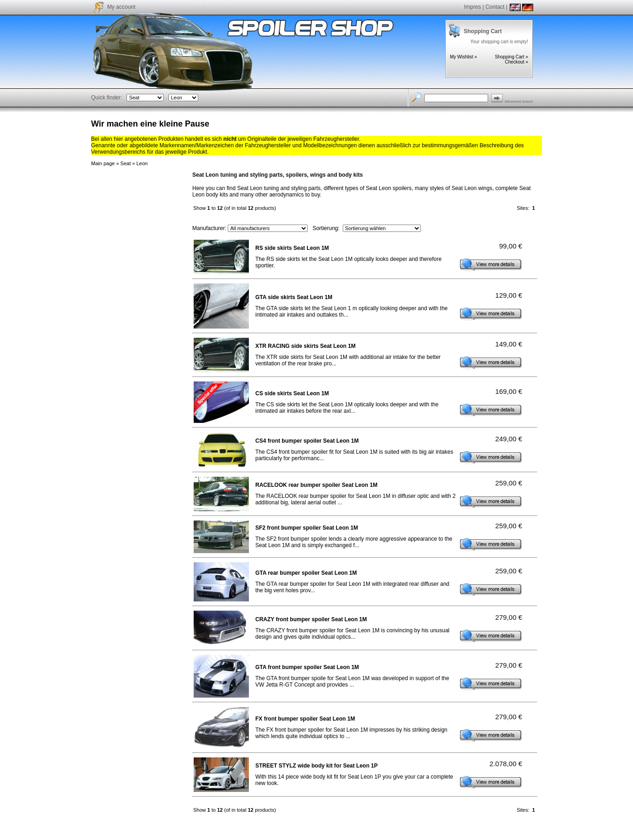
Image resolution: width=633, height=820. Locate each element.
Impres (472, 7)
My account (121, 7)
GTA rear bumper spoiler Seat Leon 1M (306, 573)
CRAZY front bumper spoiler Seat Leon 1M (311, 619)
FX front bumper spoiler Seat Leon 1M (305, 719)
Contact (494, 7)
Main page (103, 163)
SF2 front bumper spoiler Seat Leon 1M (306, 528)
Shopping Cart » (511, 56)
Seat (126, 163)
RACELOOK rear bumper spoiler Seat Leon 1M (316, 485)
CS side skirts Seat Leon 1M (292, 393)
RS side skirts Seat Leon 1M (292, 248)
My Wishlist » (463, 56)
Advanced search (519, 101)
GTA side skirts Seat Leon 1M (293, 297)
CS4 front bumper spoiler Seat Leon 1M (307, 441)
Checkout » (516, 61)
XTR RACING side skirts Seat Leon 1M (305, 346)
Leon (141, 163)
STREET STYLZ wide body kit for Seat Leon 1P (316, 765)
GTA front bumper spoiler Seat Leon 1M (307, 667)
